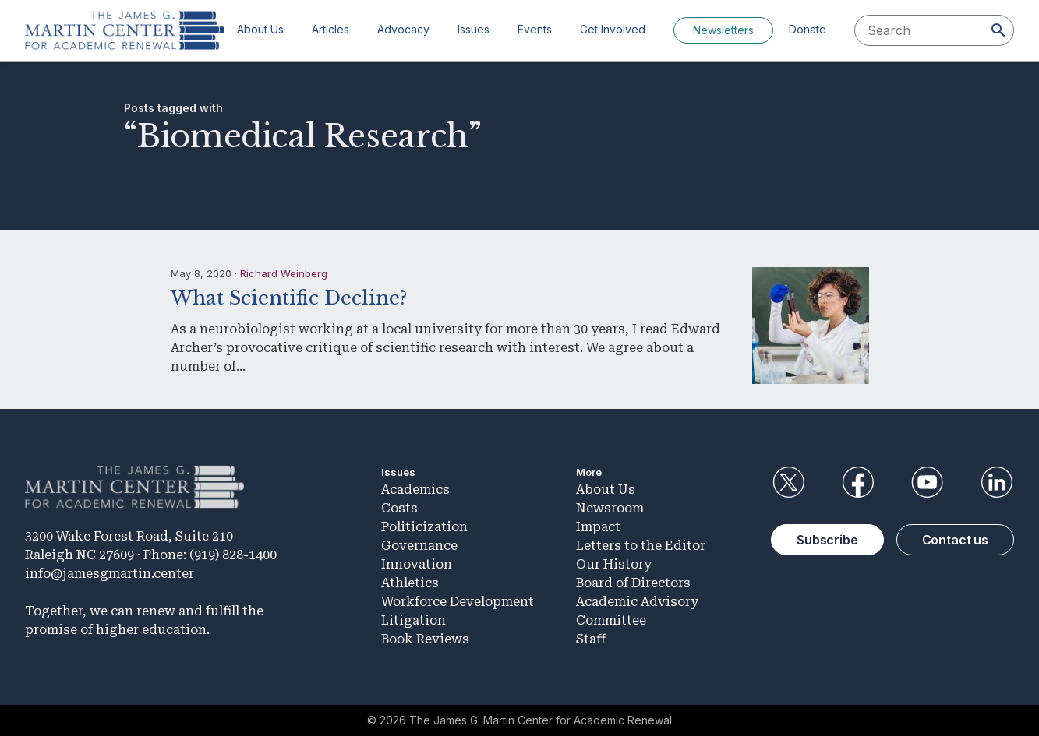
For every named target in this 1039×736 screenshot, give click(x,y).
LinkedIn (997, 482)
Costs (399, 508)
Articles (330, 29)
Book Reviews (425, 639)
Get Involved (612, 29)
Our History (614, 564)
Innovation (416, 564)
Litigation (413, 620)
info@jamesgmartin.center (109, 573)
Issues (473, 29)
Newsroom (610, 508)
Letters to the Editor (640, 545)
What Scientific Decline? (289, 298)
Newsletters (723, 30)
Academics (415, 489)
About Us (260, 29)
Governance (419, 545)
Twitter (788, 482)
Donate (807, 29)
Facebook (857, 482)
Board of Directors (633, 583)
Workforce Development (457, 601)
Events (535, 29)
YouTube (927, 482)
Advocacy (403, 29)
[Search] (998, 30)
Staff (591, 639)
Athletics (410, 583)
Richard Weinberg (283, 273)
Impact (598, 526)
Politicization (424, 526)
